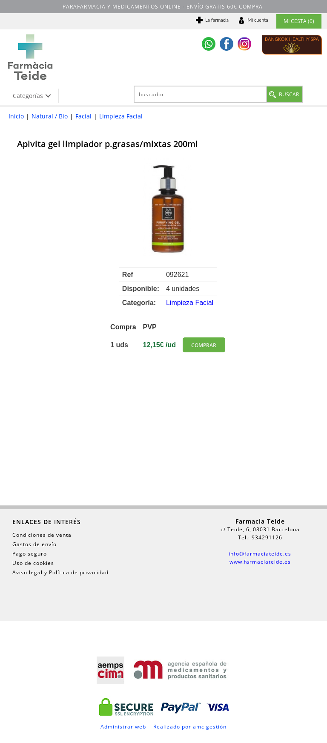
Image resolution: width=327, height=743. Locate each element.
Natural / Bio (50, 116)
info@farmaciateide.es (260, 553)
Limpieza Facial (121, 116)
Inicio (16, 116)
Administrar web (123, 726)
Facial (83, 116)
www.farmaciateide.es (260, 561)
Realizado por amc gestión (190, 726)
